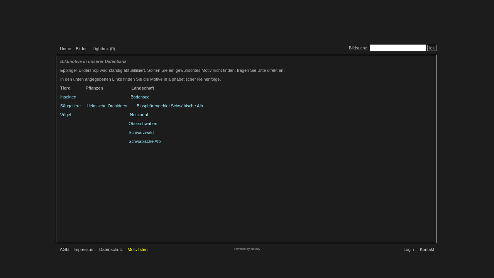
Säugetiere (70, 105)
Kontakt (427, 249)
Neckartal (139, 114)
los (432, 48)
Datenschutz (111, 249)
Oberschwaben (143, 123)
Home (65, 48)
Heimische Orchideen (107, 105)
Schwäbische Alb (145, 141)
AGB (64, 249)
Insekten (68, 97)
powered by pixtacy (247, 249)
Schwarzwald (141, 132)
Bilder (81, 48)
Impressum (83, 249)
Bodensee (140, 97)
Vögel (65, 114)
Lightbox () (104, 48)
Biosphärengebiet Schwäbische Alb (170, 105)
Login (408, 249)
